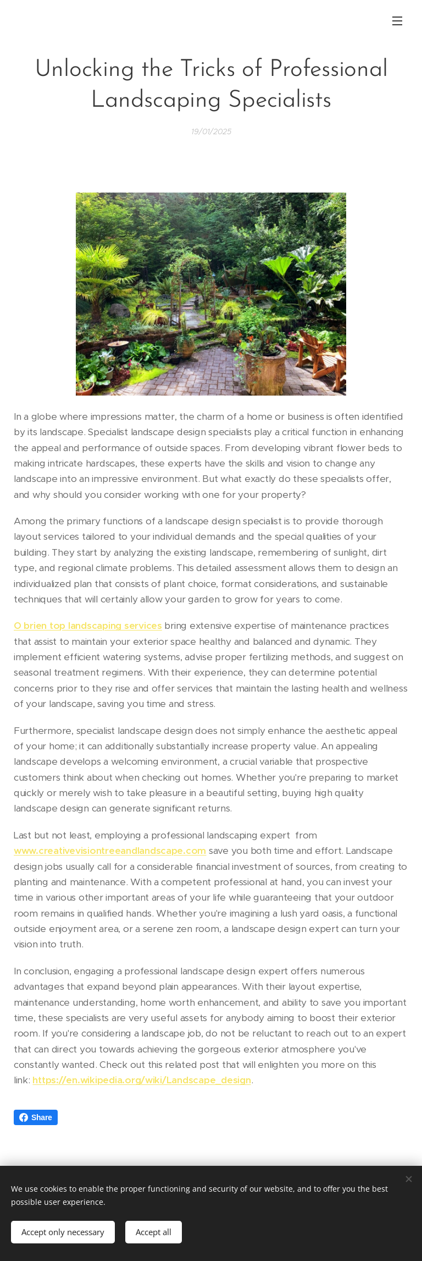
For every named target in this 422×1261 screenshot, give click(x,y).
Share (35, 1117)
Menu (397, 20)
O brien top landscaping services (88, 625)
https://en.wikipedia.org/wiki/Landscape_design (141, 1080)
